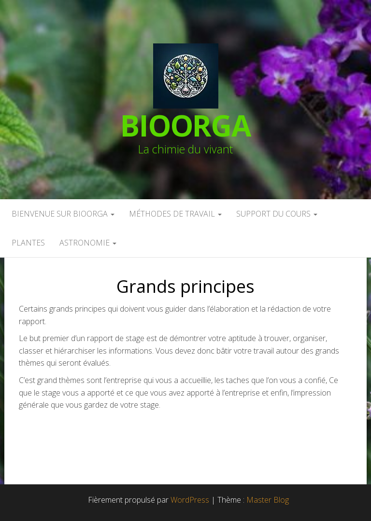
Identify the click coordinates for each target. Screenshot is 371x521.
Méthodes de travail (175, 213)
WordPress (190, 499)
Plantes (28, 242)
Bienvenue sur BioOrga (63, 213)
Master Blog (267, 499)
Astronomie (87, 242)
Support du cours (276, 213)
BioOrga (185, 125)
